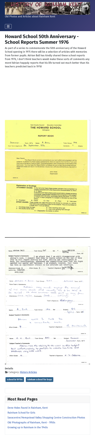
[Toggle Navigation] (8, 26)
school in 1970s (15, 379)
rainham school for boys (39, 379)
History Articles (28, 372)
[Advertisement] (47, 92)
